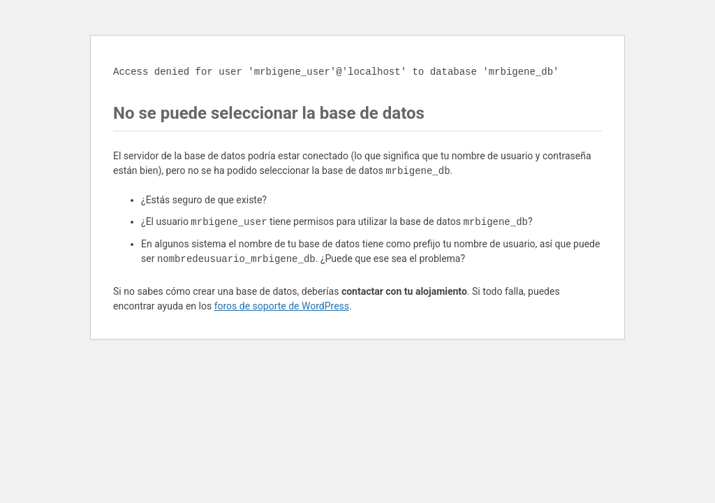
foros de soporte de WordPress (281, 306)
